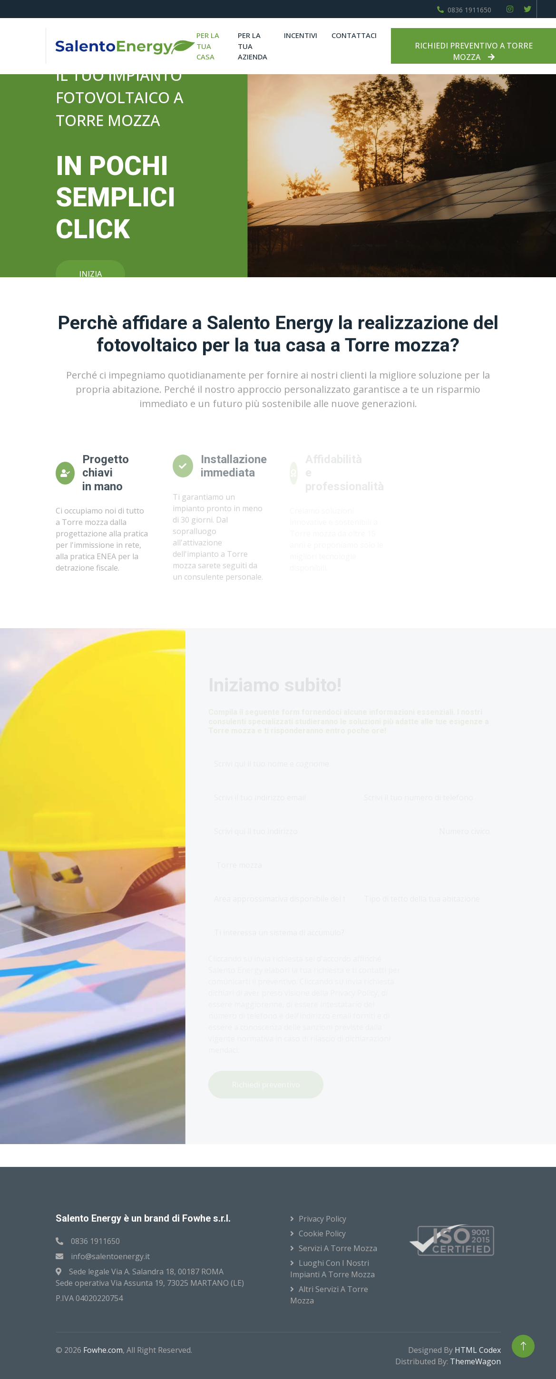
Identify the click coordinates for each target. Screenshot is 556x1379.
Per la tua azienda (252, 45)
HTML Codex (478, 1350)
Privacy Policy (322, 1219)
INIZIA (90, 274)
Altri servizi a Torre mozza (329, 1295)
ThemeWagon (475, 1361)
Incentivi (300, 35)
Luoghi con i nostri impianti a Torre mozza (332, 1269)
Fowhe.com (103, 1350)
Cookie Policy (322, 1233)
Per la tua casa (207, 45)
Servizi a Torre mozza (338, 1248)
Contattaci (354, 35)
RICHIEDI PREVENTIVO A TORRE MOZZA (474, 51)
